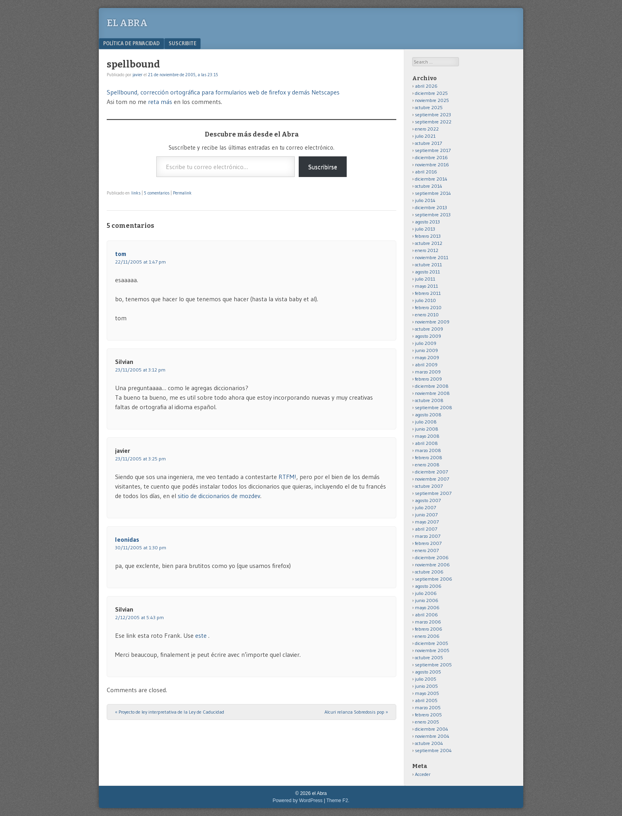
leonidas (127, 539)
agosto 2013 (427, 222)
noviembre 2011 (431, 257)
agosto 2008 (428, 415)
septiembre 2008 (433, 407)
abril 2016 (426, 172)
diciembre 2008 (432, 386)
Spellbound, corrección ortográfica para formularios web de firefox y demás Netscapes (223, 92)
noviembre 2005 (432, 650)
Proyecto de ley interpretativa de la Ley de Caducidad (169, 712)
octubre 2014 (428, 186)
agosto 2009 (428, 336)
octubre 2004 (429, 743)
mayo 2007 (427, 522)
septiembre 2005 (433, 665)
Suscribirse (322, 167)
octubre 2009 (429, 329)
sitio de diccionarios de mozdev (219, 496)
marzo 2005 (428, 707)
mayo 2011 (426, 286)
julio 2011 (425, 279)
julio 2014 (425, 200)
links (135, 193)
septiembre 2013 (433, 214)
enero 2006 (427, 636)
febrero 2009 (428, 379)
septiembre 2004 (433, 750)
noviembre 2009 (432, 322)
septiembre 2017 (433, 150)
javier (137, 74)
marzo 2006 (428, 622)
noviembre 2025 (432, 100)
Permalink (182, 193)
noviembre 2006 (432, 565)
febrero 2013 (428, 236)
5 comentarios (156, 193)
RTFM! (287, 477)
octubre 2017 (428, 143)
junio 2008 (426, 429)
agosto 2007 (428, 500)
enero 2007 (427, 550)
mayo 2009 (427, 357)
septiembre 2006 (433, 579)
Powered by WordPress (298, 800)
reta (153, 102)
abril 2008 (426, 443)
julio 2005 (425, 679)
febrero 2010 (428, 307)
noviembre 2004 (432, 736)
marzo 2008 (428, 450)
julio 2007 (425, 507)
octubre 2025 (429, 107)
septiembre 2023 (433, 114)
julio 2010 (425, 300)
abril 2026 (426, 86)
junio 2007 (426, 515)
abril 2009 (426, 365)
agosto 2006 (428, 586)
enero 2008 (427, 465)
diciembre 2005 (431, 643)
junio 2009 (426, 350)
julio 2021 (425, 136)
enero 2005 (427, 722)
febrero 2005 (428, 715)
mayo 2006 (427, 607)
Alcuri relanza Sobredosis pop (356, 712)
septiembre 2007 (433, 493)
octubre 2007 (429, 486)
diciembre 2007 (431, 472)
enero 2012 (426, 250)
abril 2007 (426, 529)
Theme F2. (337, 800)
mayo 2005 (427, 693)
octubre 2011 (428, 265)
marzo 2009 (428, 372)
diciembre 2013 (431, 207)
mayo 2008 (427, 436)
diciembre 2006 (432, 557)
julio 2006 (426, 593)
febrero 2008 (428, 457)
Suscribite (182, 43)
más (166, 102)
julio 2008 (426, 422)
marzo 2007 (427, 536)
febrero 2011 (428, 293)
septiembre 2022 (433, 122)
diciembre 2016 (431, 157)
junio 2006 (426, 600)
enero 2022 (427, 129)
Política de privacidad (131, 43)
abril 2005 (426, 700)
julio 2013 (425, 229)
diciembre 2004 (431, 729)
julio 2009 (425, 343)
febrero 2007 (428, 543)
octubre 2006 (429, 572)
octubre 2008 (429, 400)
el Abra (127, 23)
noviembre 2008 (432, 393)
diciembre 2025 (431, 93)
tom (120, 254)
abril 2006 (426, 615)
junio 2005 (426, 686)
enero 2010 (427, 315)
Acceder (422, 774)
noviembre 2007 (432, 479)
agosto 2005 (428, 672)
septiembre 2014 (433, 193)
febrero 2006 (428, 629)
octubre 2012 (428, 243)
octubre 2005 (429, 657)
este (201, 635)
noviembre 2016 (432, 164)
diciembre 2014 (431, 179)
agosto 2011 (427, 272)
